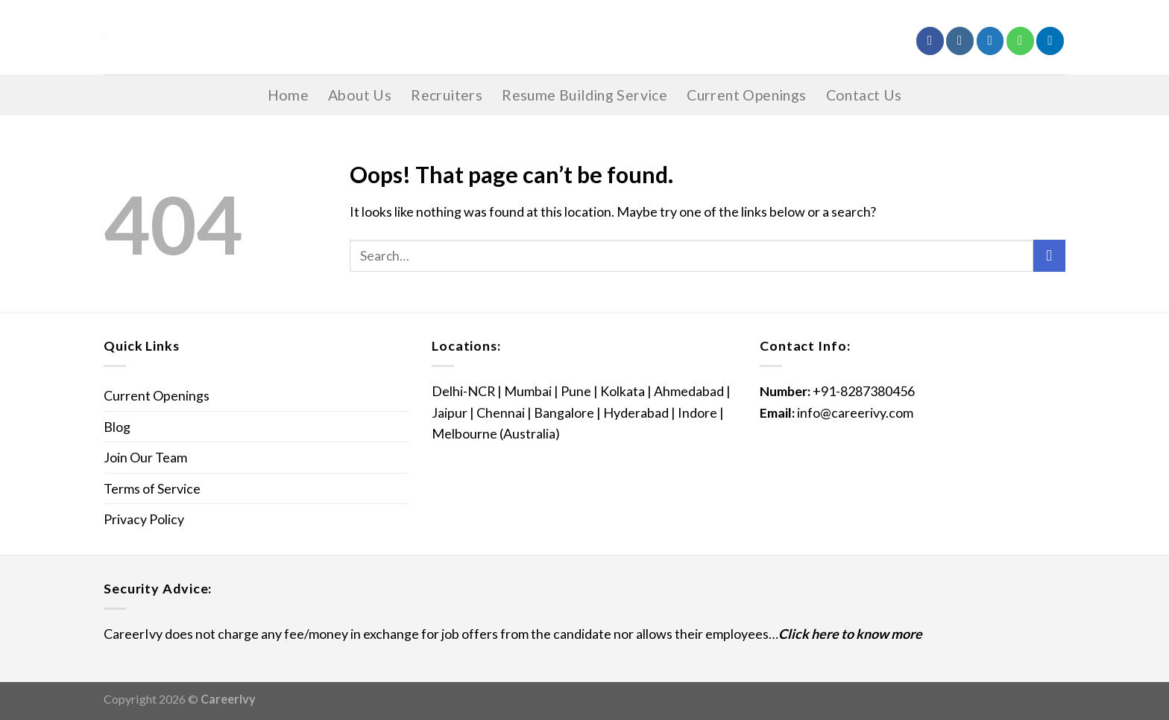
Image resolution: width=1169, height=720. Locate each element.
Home (288, 94)
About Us (359, 94)
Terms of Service (152, 488)
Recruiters (446, 94)
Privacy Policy (144, 519)
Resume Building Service (584, 94)
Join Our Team (145, 457)
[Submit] (1049, 256)
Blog (117, 426)
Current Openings (746, 94)
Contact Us (864, 94)
